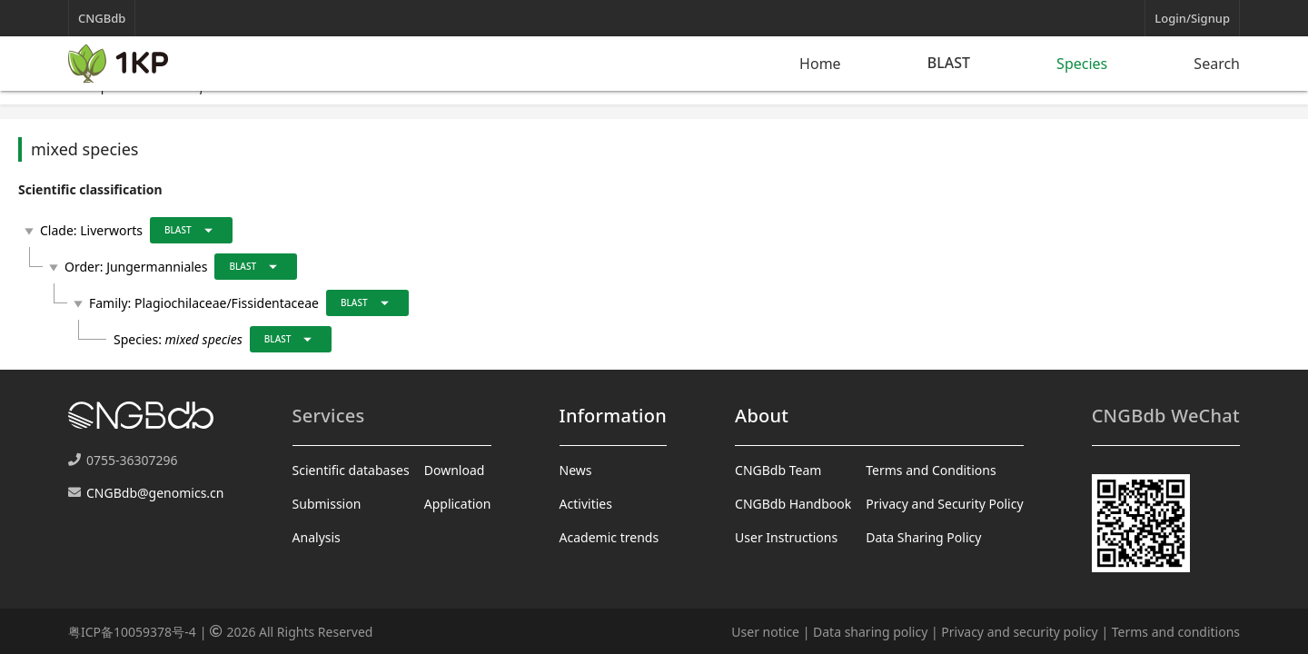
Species (1081, 64)
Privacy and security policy (1019, 631)
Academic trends (609, 537)
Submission (327, 503)
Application (457, 503)
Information (613, 415)
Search (1217, 64)
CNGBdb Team (778, 470)
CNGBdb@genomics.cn (154, 492)
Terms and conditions (1176, 631)
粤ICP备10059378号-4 (132, 631)
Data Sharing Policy (923, 537)
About (761, 415)
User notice (765, 631)
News (576, 470)
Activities (586, 503)
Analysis (316, 537)
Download (454, 470)
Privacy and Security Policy (944, 503)
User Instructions (786, 537)
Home (820, 64)
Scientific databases (351, 470)
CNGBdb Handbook (793, 503)
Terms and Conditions (931, 470)
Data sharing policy (870, 631)
